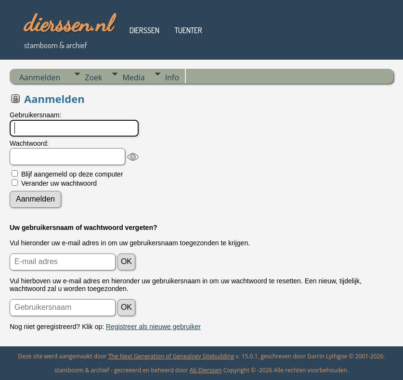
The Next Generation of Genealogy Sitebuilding (171, 356)
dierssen (144, 30)
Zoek (93, 77)
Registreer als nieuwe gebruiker (153, 326)
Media (133, 77)
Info (172, 77)
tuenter (188, 30)
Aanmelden (39, 77)
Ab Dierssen (206, 370)
